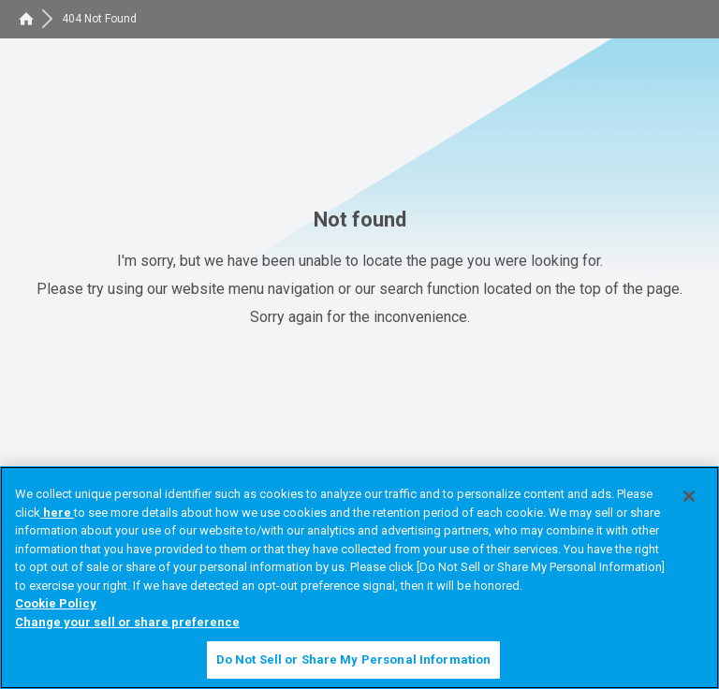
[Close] (689, 496)
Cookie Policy (55, 603)
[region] (359, 577)
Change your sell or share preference (127, 622)
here (57, 513)
